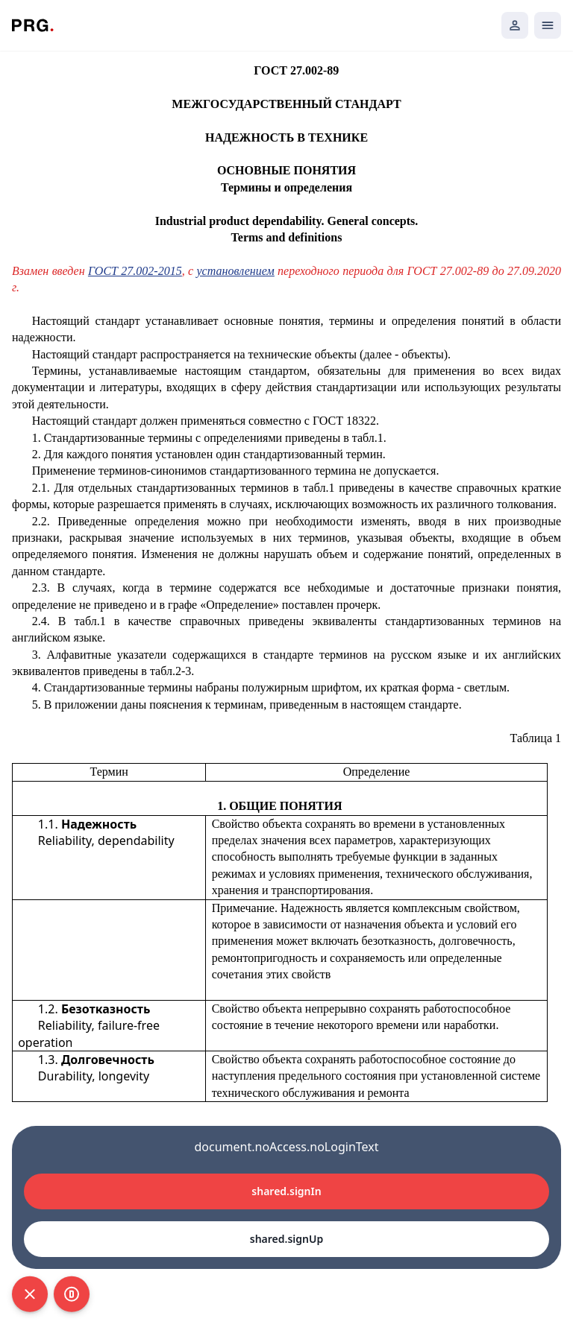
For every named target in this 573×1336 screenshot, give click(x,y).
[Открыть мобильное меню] (547, 25)
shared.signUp (286, 1239)
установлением (236, 271)
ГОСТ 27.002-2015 (135, 271)
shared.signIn (286, 1191)
